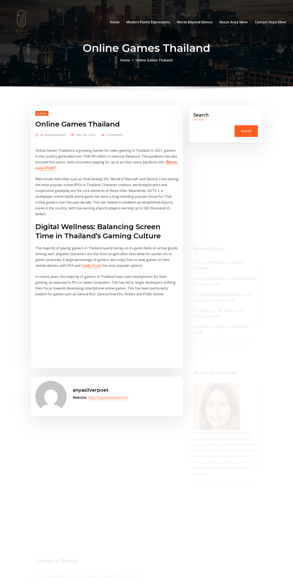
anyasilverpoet (53, 135)
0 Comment (114, 135)
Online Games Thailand (154, 60)
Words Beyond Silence (195, 22)
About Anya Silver (233, 22)
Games (42, 113)
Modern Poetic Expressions (148, 22)
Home (115, 22)
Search (201, 115)
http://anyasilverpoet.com (108, 397)
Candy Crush (91, 265)
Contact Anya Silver (271, 22)
